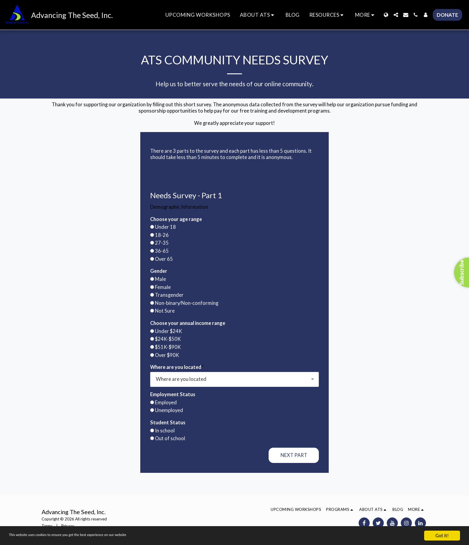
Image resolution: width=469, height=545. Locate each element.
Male (160, 279)
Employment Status (172, 394)
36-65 (162, 251)
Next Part (294, 455)
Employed (166, 402)
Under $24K (168, 331)
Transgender (169, 295)
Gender (158, 271)
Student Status (167, 423)
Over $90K (167, 355)
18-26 (162, 235)
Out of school (170, 438)
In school (165, 431)
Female (163, 287)
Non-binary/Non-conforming (186, 303)
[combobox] (234, 379)
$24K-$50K (168, 339)
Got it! (442, 535)
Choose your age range (176, 219)
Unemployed (169, 410)
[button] (258, 15)
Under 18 (165, 227)
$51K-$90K (168, 347)
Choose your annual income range (187, 323)
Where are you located (175, 367)
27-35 (162, 243)
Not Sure (165, 311)
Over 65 (164, 259)
